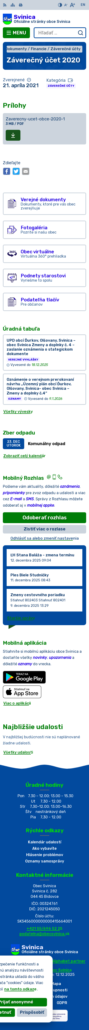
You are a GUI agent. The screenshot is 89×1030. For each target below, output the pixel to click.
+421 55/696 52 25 (44, 928)
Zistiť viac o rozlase (45, 529)
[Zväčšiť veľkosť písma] (72, 5)
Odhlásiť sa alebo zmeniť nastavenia (44, 538)
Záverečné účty (61, 85)
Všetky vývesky (18, 411)
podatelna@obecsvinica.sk (44, 934)
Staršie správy (21, 618)
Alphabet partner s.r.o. (62, 963)
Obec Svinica (60, 970)
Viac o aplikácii (17, 703)
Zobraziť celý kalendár (24, 456)
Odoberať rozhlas (45, 517)
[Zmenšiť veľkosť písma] (65, 5)
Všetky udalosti (18, 752)
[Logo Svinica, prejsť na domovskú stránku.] (44, 19)
